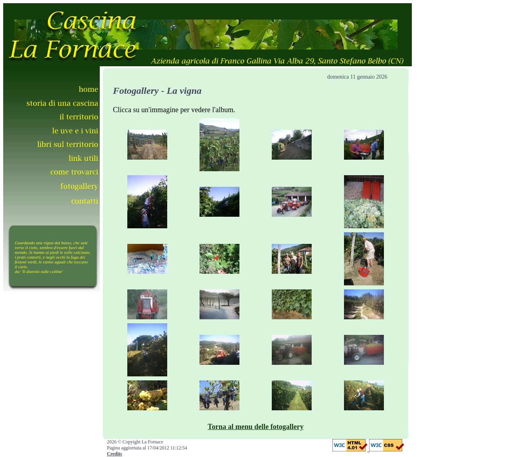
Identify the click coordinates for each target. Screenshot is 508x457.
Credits (114, 454)
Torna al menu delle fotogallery (255, 427)
